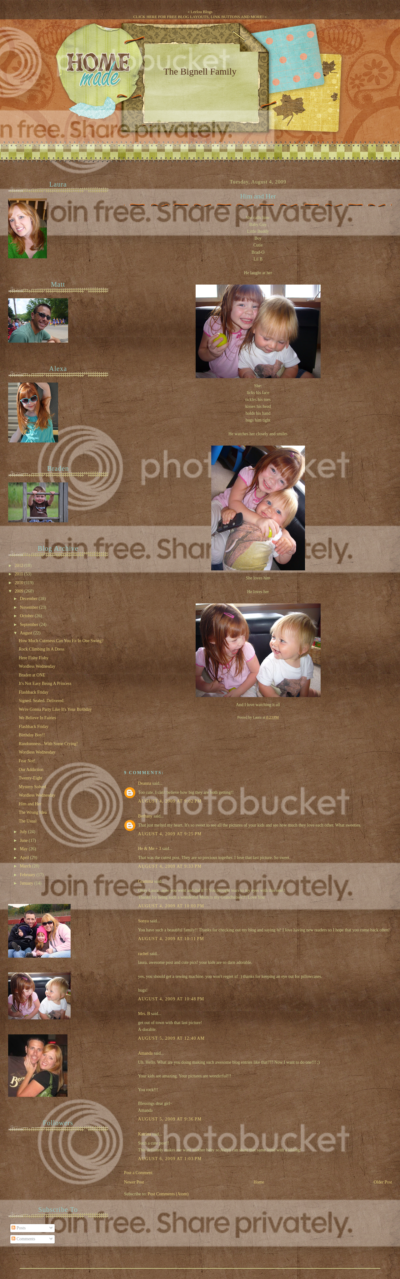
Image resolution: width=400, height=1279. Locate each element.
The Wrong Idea (33, 812)
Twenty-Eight (30, 778)
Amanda (145, 1053)
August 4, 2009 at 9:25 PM (170, 834)
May (24, 849)
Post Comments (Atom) (168, 1194)
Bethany (145, 816)
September (29, 624)
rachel (143, 953)
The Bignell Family (200, 71)
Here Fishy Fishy (33, 658)
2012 (19, 565)
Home (258, 1182)
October (27, 615)
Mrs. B (144, 1013)
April (25, 857)
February (28, 874)
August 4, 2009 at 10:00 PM (171, 906)
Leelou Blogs (201, 11)
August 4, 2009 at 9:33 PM (170, 866)
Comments (23, 1239)
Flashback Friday (33, 692)
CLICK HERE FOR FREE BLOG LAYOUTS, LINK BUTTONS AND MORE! (198, 16)
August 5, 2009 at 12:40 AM (171, 1038)
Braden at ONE (32, 675)
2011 (19, 574)
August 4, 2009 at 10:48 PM (171, 999)
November (29, 607)
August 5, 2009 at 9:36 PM (170, 1119)
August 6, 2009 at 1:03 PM (170, 1158)
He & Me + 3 (149, 848)
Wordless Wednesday (37, 666)
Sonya (143, 921)
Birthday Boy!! (32, 735)
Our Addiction (31, 769)
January (27, 883)
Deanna (144, 783)
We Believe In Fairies (37, 717)
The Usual (28, 821)
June (24, 840)
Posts (19, 1228)
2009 (19, 591)
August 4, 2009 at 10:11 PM (171, 938)
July (24, 831)
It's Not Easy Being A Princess (45, 683)
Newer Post (134, 1182)
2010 (19, 582)
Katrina (144, 1134)
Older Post (383, 1182)
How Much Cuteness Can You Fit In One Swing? (61, 640)
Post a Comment (138, 1172)
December (29, 598)
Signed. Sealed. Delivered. (41, 700)
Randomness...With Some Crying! (48, 743)
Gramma (145, 881)
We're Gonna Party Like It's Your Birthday (55, 709)
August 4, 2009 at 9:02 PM (170, 801)
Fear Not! (27, 761)
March (26, 866)
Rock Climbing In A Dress (41, 649)
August (26, 633)
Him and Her (258, 196)
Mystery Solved (32, 786)
